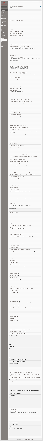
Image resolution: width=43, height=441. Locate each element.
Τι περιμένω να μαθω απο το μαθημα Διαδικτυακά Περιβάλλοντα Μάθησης (21, 225)
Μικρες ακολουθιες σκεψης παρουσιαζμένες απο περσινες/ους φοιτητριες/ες (21, 288)
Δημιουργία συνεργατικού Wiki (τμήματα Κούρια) (17, 159)
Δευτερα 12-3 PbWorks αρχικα (14, 189)
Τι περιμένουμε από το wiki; (14, 149)
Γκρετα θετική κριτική (13, 318)
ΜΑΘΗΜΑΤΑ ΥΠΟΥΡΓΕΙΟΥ (14, 90)
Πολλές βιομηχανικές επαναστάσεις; (15, 227)
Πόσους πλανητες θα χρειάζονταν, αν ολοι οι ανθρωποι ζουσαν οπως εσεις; (21, 329)
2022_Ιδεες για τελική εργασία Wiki (15, 163)
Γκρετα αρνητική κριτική (14, 314)
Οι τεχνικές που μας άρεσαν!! (14, 143)
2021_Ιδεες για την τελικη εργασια (15, 116)
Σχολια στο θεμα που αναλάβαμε (15, 247)
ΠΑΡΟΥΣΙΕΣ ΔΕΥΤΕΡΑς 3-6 (14, 212)
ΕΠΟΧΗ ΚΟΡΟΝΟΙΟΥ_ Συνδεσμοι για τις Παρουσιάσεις (18, 359)
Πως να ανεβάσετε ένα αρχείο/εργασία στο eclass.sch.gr (18, 72)
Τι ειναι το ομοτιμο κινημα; (14, 245)
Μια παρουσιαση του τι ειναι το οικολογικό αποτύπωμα (18, 331)
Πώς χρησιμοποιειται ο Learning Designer (16, 29)
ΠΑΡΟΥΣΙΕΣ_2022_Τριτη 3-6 (14, 275)
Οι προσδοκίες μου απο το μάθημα (15, 286)
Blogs (11, 348)
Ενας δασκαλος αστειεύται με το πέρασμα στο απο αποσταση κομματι (20, 44)
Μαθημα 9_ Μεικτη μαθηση (14, 110)
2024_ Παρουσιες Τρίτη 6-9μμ (14, 281)
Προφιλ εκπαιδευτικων (13, 399)
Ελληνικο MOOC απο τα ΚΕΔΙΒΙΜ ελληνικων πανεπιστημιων (19, 292)
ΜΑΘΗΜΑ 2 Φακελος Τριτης (14, 335)
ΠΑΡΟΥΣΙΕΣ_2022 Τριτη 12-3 (14, 273)
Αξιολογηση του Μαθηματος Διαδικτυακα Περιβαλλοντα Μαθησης (20, 249)
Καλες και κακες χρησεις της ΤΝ (15, 301)
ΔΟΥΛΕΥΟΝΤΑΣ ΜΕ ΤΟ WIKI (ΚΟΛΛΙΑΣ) (15, 393)
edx (11, 223)
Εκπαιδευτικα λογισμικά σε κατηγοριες (16, 114)
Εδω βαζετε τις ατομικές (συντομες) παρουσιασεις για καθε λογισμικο (20, 93)
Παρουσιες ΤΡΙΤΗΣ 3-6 (13, 214)
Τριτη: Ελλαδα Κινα (13, 24)
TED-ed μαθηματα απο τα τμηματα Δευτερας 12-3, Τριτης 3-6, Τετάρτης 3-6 (21, 180)
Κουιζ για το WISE (13, 201)
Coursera (12, 221)
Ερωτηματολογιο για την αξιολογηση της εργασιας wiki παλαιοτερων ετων (21, 307)
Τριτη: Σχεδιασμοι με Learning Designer (16, 37)
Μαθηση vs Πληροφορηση (14, 365)
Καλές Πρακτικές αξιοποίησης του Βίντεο (16, 185)
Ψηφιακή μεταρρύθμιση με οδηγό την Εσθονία (17, 234)
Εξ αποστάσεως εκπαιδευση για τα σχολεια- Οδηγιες (18, 86)
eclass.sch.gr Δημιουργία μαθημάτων (16, 77)
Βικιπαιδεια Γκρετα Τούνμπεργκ (15, 16)
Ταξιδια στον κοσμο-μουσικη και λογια (16, 253)
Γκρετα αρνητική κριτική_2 (14, 316)
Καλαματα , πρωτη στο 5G (14, 238)
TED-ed (11, 407)
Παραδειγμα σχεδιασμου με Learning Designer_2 (17, 35)
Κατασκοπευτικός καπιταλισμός (15, 264)
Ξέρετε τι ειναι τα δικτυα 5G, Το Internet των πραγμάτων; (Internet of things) (21, 236)
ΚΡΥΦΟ (11, 357)
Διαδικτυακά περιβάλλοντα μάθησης (16, 6)
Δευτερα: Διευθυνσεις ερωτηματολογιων (16, 22)
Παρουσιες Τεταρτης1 (13, 260)
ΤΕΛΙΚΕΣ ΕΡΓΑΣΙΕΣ (12, 435)
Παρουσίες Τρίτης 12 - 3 (14, 55)
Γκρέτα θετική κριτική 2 (14, 320)
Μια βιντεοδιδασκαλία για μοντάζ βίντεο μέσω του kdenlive (19, 161)
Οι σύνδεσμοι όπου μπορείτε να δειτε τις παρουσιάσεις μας (19, 266)
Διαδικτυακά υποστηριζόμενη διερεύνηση (16, 350)
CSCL (10, 344)
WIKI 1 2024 (11, 426)
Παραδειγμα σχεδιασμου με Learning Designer (17, 33)
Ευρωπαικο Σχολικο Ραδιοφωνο (15, 129)
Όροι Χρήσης (25, 439)
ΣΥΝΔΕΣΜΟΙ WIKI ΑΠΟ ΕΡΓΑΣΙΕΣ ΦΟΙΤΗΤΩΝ (16, 428)
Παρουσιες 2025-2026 (13, 309)
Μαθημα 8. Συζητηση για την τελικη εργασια (17, 103)
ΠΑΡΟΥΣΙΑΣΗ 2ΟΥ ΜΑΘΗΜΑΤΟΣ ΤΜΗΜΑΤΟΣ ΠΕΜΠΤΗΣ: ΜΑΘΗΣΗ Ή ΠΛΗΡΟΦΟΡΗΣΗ (22, 174)
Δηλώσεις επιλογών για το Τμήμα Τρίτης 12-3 (17, 176)
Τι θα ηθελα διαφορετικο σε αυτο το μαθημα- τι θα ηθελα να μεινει (20, 191)
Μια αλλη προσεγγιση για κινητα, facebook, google (17, 243)
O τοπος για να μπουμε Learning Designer (16, 31)
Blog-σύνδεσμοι (12, 395)
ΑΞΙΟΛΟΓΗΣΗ (12, 346)
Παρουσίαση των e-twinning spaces (15, 381)
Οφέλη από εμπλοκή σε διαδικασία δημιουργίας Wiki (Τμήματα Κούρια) (20, 154)
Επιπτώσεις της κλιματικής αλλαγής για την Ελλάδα (18, 333)
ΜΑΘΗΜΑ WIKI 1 (12, 337)
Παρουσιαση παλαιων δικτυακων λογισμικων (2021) (18, 125)
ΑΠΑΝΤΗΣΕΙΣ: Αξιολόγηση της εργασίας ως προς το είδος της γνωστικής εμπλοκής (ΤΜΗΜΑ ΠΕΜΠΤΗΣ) (25, 377)
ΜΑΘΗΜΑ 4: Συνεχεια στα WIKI (14, 342)
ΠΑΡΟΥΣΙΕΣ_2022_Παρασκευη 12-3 (15, 279)
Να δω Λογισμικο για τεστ (14, 123)
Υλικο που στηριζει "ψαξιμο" (14, 424)
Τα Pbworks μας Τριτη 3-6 (14, 193)
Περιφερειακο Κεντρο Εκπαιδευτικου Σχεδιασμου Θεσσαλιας (19, 127)
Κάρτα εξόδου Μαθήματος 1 (14, 290)
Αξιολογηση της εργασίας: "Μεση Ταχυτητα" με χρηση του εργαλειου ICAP (21, 372)
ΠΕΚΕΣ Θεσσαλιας (13, 81)
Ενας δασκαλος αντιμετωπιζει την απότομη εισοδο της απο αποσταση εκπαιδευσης (22, 251)
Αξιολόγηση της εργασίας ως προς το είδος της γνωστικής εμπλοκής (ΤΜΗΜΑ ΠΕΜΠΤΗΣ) (23, 172)
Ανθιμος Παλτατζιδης (13, 203)
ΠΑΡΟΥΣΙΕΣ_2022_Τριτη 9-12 (14, 271)
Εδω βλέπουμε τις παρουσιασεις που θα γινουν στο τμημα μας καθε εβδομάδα (21, 101)
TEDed (11, 141)
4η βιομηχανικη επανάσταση (14, 262)
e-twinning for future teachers (14, 379)
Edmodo (11, 322)
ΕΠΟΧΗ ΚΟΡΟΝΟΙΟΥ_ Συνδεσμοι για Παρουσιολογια (17, 361)
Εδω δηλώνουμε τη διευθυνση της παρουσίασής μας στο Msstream (20, 99)
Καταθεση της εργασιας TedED (15, 415)
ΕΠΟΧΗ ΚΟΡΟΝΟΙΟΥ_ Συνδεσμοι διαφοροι (16, 363)
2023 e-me (11, 430)
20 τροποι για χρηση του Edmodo (15, 112)
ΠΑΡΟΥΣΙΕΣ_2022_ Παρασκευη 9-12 (15, 277)
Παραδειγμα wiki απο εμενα (14, 299)
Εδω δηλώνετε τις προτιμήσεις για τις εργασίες (17, 20)
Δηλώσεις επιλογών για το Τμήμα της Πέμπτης (17, 178)
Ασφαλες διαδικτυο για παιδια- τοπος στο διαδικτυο (18, 134)
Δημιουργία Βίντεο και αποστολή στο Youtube (17, 57)
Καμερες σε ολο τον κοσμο (14, 258)
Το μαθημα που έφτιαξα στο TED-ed (15, 409)
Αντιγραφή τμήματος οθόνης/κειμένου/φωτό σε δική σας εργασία (20, 46)
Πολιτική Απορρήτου (30, 439)
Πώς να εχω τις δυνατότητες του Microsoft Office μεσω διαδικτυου (20, 66)
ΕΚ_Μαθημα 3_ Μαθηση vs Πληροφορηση (16, 370)
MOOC (11, 388)
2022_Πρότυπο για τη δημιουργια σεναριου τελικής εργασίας (19, 165)
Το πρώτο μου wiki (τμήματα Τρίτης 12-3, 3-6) (17, 145)
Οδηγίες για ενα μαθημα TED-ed (15, 411)
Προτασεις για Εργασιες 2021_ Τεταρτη (16, 118)
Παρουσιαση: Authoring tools (14, 187)
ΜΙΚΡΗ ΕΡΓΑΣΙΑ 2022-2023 (14, 422)
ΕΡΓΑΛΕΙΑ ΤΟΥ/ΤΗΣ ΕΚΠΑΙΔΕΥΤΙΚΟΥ (15, 397)
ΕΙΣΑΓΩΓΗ (11, 210)
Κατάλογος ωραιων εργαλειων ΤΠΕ (15, 88)
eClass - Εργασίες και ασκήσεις (15, 79)
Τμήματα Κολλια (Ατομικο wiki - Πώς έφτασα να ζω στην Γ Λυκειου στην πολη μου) (22, 147)
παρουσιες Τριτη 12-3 (13, 294)
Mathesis (12, 216)
